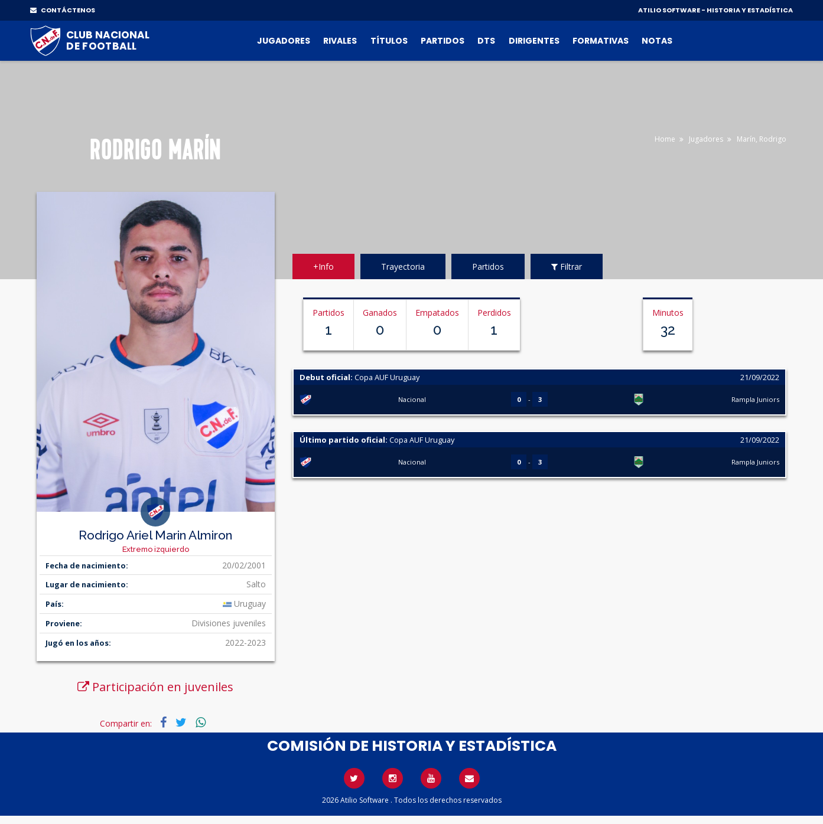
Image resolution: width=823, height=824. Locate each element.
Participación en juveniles (155, 687)
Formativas (600, 41)
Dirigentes (534, 41)
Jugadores (283, 41)
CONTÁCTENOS (62, 10)
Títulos (389, 41)
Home (665, 139)
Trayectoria (403, 266)
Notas (657, 41)
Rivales (340, 41)
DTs (486, 41)
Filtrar (566, 266)
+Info (323, 266)
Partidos (442, 41)
